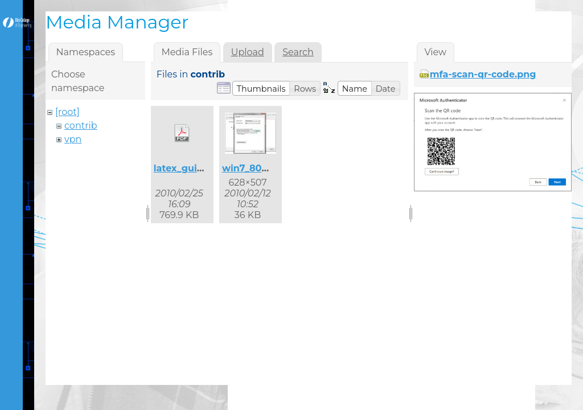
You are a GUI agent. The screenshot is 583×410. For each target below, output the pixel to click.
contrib (80, 125)
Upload (247, 52)
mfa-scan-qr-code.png (483, 74)
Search (298, 52)
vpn (72, 139)
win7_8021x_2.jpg (263, 168)
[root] (67, 111)
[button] (261, 88)
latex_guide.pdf (191, 168)
